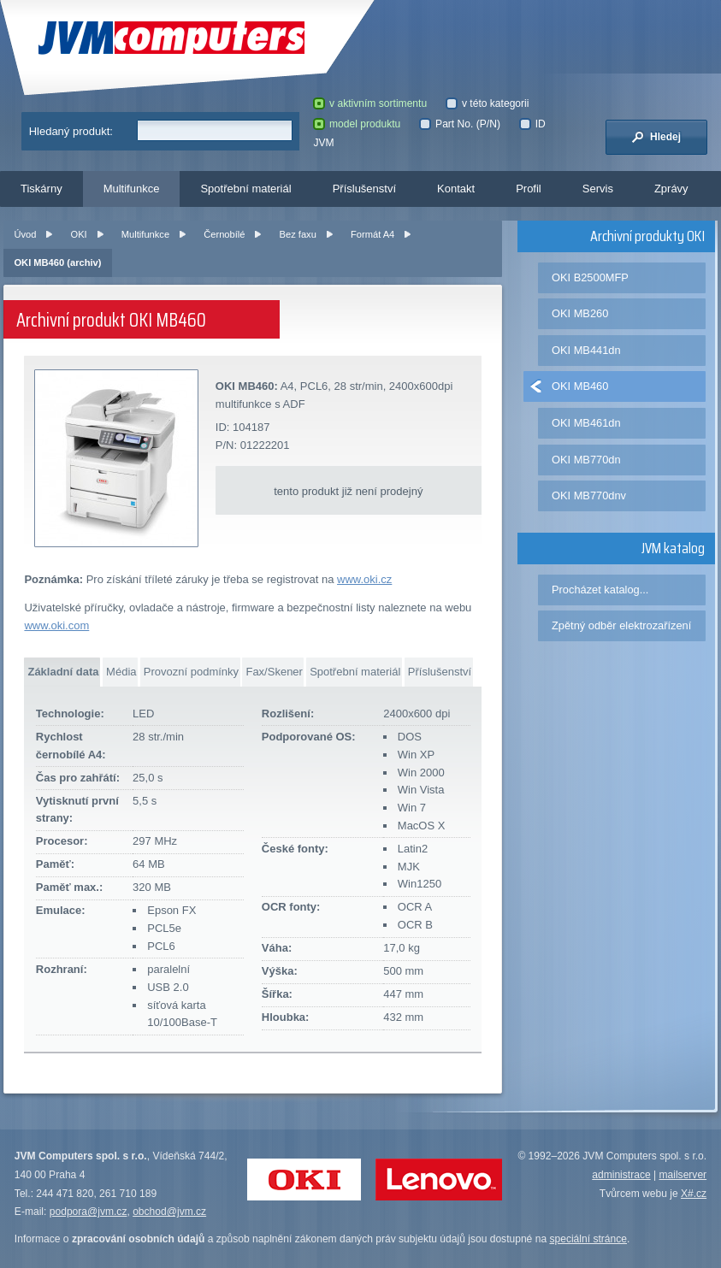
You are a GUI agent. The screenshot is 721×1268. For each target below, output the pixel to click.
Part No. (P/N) (459, 124)
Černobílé (224, 234)
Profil (528, 188)
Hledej (656, 137)
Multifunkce (131, 188)
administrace (621, 1175)
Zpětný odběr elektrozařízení (621, 625)
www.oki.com (56, 625)
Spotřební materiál (245, 188)
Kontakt (456, 188)
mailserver (683, 1175)
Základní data (62, 671)
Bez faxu (298, 234)
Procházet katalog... (600, 589)
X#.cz (693, 1194)
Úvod (25, 234)
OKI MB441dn (586, 350)
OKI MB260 (580, 313)
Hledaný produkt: (71, 131)
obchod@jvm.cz (169, 1212)
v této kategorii (487, 103)
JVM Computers (171, 38)
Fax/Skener (273, 671)
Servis (597, 188)
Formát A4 (372, 234)
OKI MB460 (580, 386)
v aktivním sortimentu (370, 103)
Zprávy (671, 188)
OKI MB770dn (586, 459)
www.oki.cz (364, 579)
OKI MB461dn (586, 422)
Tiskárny (41, 188)
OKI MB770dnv (589, 495)
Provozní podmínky (191, 671)
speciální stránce (588, 1239)
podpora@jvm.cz (88, 1212)
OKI (79, 234)
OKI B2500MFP (590, 277)
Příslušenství (364, 188)
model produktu (356, 124)
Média (121, 671)
